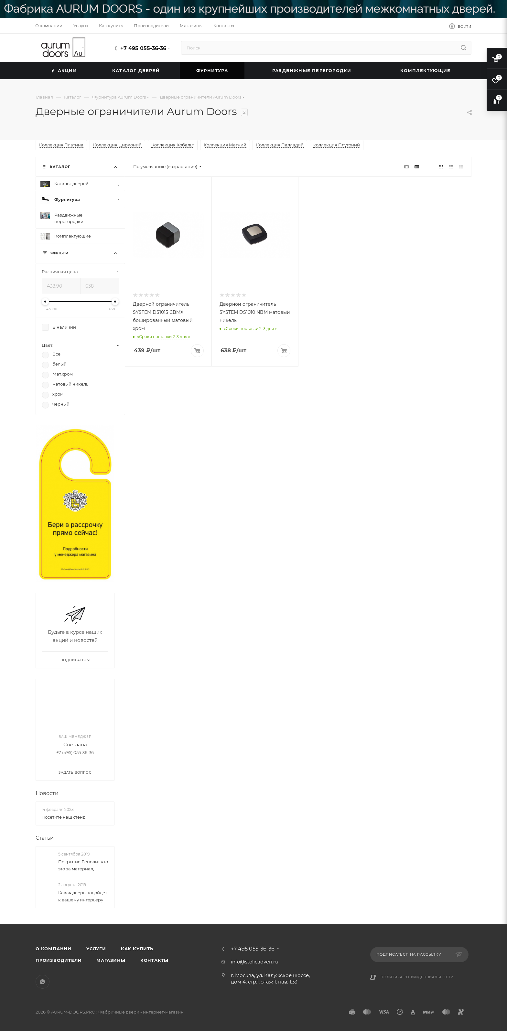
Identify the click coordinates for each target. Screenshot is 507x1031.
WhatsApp (42, 982)
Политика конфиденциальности (417, 977)
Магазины (110, 960)
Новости (47, 793)
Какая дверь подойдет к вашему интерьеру (82, 896)
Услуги (96, 948)
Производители (58, 960)
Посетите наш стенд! (63, 817)
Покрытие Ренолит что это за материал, (83, 865)
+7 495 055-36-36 (143, 48)
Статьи (45, 838)
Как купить (137, 948)
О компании (53, 948)
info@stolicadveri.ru (254, 962)
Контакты (154, 960)
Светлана (75, 744)
